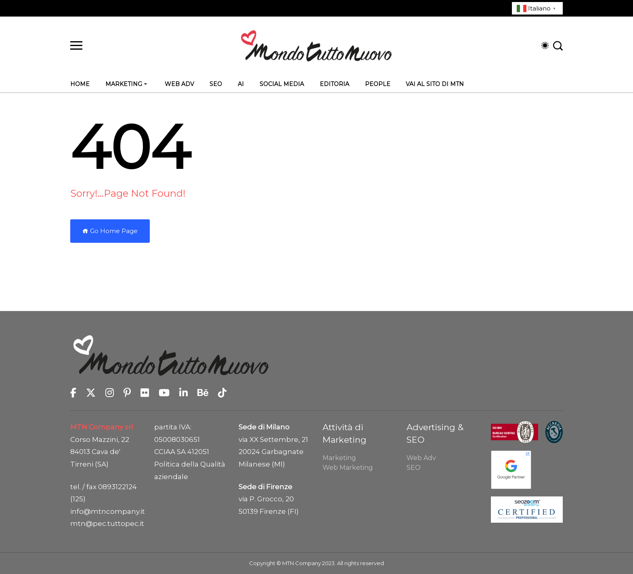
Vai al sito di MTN (435, 84)
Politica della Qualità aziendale (189, 470)
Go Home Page (110, 231)
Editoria (334, 84)
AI (241, 84)
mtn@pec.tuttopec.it (106, 523)
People (377, 84)
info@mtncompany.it (106, 511)
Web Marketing (348, 467)
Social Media (282, 84)
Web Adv (179, 84)
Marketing (123, 84)
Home (80, 84)
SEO (216, 84)
